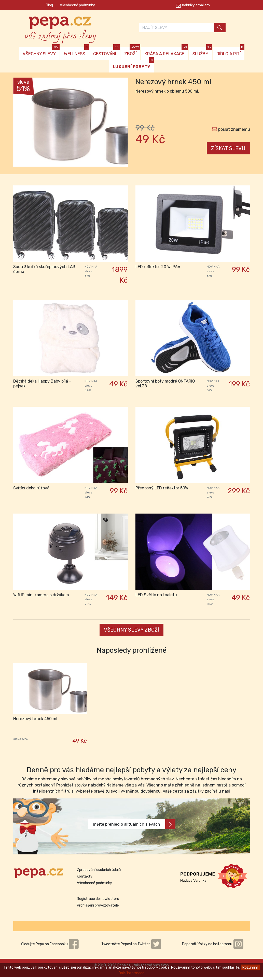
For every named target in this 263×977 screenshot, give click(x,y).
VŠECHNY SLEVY (41, 51)
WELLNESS (76, 51)
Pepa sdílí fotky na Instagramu (213, 944)
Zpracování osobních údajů (99, 870)
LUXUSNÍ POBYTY (133, 64)
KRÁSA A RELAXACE (166, 51)
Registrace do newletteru (98, 899)
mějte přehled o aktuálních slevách (134, 824)
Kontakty (84, 876)
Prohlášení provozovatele (98, 905)
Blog (49, 5)
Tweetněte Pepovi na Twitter (131, 944)
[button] (22, 123)
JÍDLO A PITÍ (230, 51)
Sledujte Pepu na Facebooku (50, 944)
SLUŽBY (202, 51)
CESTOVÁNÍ (106, 51)
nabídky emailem (196, 5)
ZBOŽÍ (132, 51)
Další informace (131, 973)
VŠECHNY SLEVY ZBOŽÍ (131, 630)
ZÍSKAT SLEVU (228, 148)
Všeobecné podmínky (77, 5)
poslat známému (234, 129)
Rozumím (250, 967)
